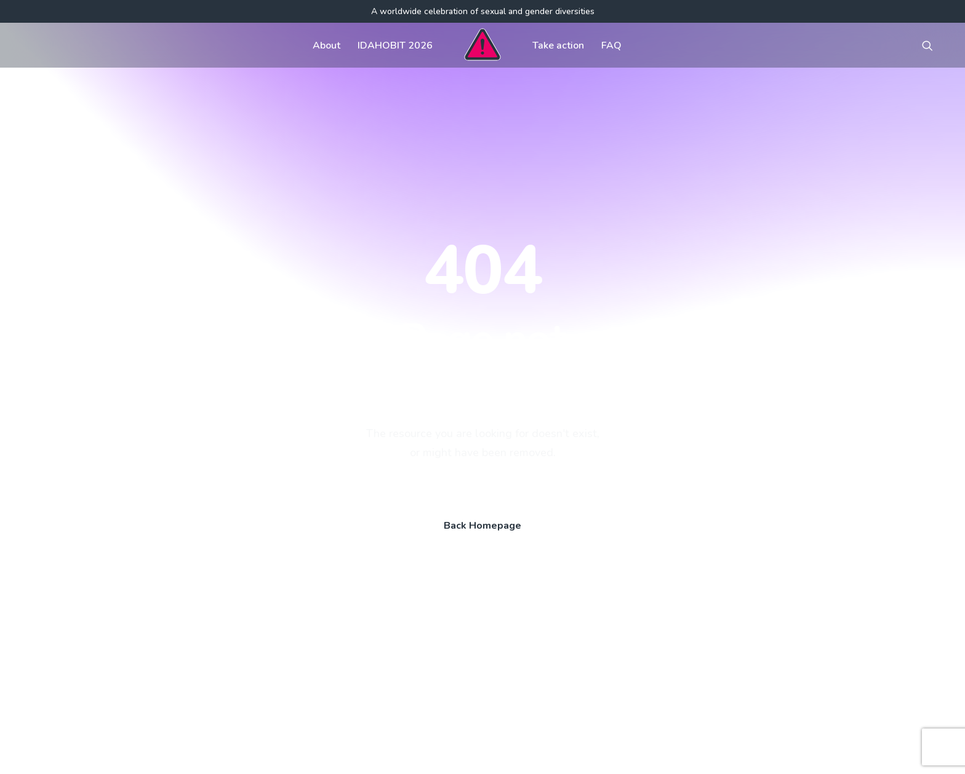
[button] (933, 45)
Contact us (413, 608)
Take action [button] (558, 45)
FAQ (611, 45)
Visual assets (606, 559)
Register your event (620, 584)
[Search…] (159, 654)
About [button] (326, 45)
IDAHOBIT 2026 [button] (395, 45)
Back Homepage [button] (482, 361)
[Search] (159, 654)
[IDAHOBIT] (482, 45)
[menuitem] (326, 45)
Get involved (418, 559)
